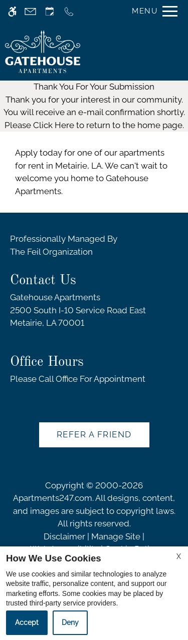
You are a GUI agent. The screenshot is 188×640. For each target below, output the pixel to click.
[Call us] (69, 11)
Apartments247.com (52, 498)
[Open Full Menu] (152, 11)
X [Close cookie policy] (178, 556)
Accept (27, 622)
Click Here (53, 125)
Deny (70, 622)
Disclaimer (64, 536)
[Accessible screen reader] (12, 11)
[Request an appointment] (50, 11)
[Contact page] (30, 11)
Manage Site (115, 536)
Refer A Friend (94, 434)
